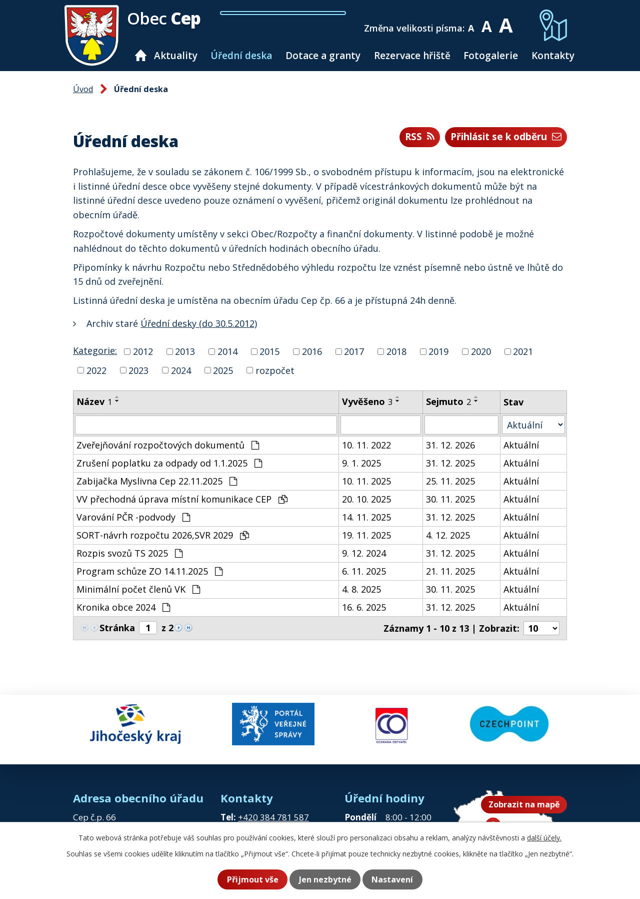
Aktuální (521, 445)
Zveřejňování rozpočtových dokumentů (167, 445)
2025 (223, 370)
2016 (312, 351)
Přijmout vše (248, 879)
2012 (143, 351)
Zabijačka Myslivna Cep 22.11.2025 (156, 481)
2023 (138, 370)
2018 (396, 351)
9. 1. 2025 (361, 463)
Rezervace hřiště (412, 55)
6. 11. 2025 (364, 571)
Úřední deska (241, 55)
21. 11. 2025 (450, 571)
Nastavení (396, 879)
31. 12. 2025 (450, 463)
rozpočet (275, 370)
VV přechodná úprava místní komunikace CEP (182, 499)
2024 (181, 370)
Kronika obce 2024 (123, 607)
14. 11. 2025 (366, 517)
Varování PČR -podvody (133, 517)
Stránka (117, 628)
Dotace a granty (323, 55)
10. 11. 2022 (366, 445)
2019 (438, 351)
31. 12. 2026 (450, 445)
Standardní (490, 21)
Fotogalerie (491, 55)
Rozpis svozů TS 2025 (129, 553)
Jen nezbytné (324, 879)
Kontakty (553, 55)
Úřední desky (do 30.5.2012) (198, 323)
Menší (475, 21)
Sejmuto (448, 401)
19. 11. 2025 (366, 535)
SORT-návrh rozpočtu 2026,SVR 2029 (162, 535)
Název (94, 401)
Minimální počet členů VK (138, 589)
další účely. (544, 838)
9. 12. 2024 (364, 553)
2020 (481, 351)
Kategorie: (95, 350)
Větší (508, 21)
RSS (406, 137)
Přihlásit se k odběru (500, 137)
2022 (96, 370)
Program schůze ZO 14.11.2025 (149, 571)
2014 (228, 351)
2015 (270, 351)
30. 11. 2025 (450, 499)
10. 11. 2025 (366, 481)
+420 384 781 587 (273, 810)
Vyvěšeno (367, 401)
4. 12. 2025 (448, 535)
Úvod (141, 55)
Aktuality (176, 55)
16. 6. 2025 (364, 607)
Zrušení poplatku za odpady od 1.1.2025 (169, 463)
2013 (185, 351)
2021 (523, 351)
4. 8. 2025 (361, 589)
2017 (354, 351)
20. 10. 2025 (366, 499)
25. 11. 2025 (450, 481)
